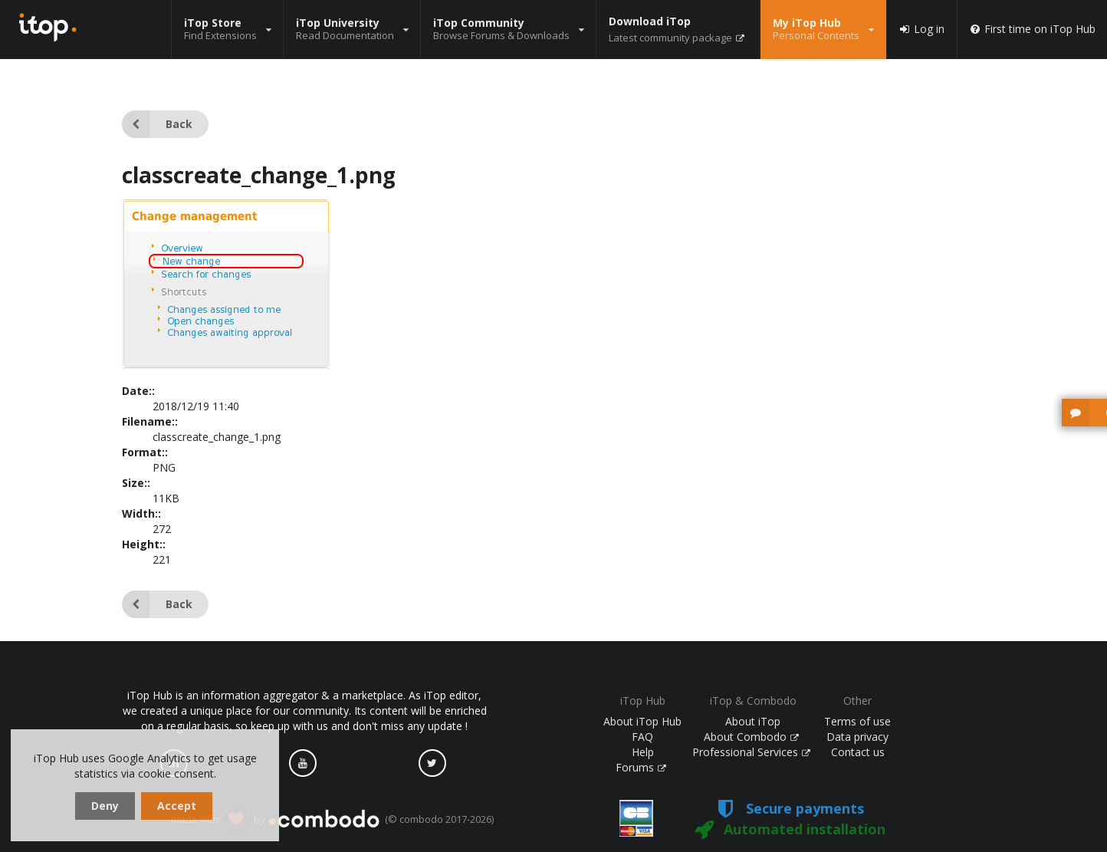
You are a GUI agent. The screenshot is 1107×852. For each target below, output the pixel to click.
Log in (921, 29)
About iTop (752, 721)
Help (643, 752)
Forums (641, 767)
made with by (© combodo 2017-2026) (332, 819)
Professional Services (751, 752)
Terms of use (857, 721)
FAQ (642, 736)
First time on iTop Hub (1032, 29)
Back (157, 124)
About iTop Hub (642, 721)
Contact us (858, 752)
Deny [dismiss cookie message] (105, 805)
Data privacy (857, 736)
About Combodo (751, 736)
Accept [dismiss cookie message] (176, 805)
